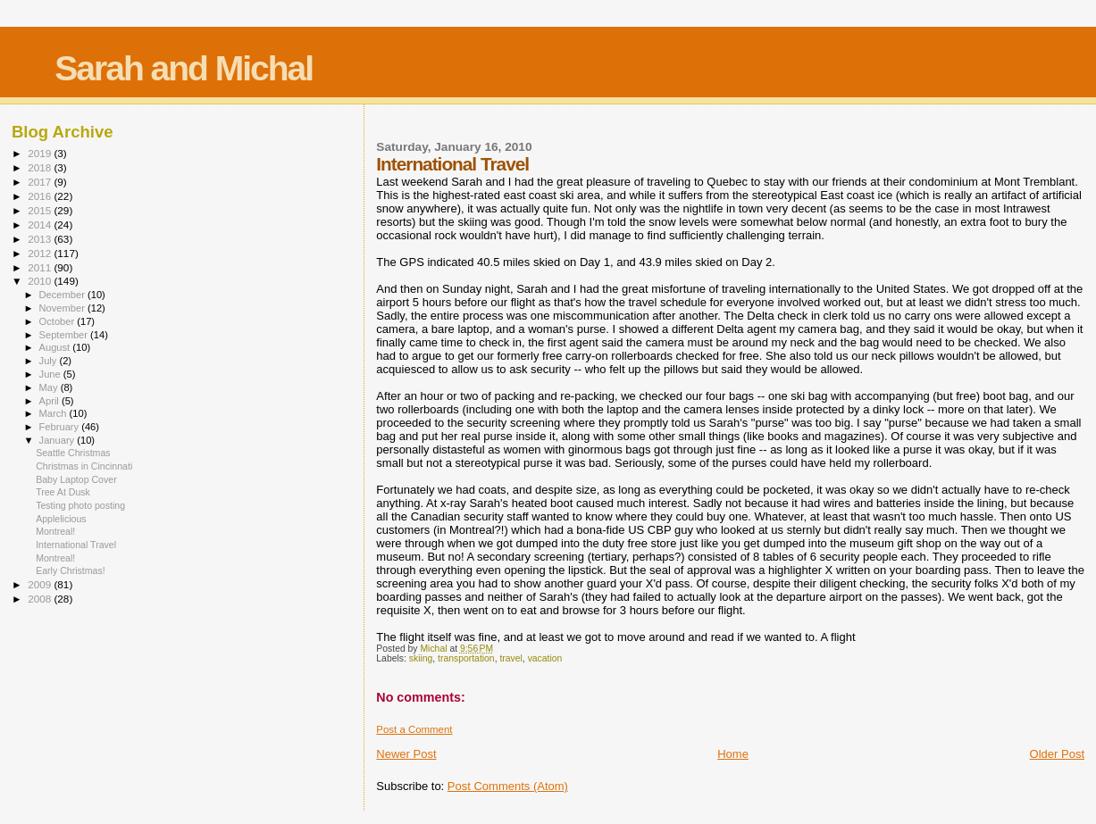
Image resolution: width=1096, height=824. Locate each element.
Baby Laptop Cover (76, 479)
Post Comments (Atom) (508, 786)
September (65, 334)
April (50, 400)
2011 (41, 267)
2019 (41, 153)
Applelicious (61, 518)
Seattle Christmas (73, 452)
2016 (41, 196)
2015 (41, 210)
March (54, 413)
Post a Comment (414, 729)
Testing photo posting (80, 505)
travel (510, 658)
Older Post (1057, 754)
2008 (41, 598)
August (56, 347)
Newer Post (406, 754)
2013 (41, 239)
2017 (41, 181)
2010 (41, 281)
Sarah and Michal (183, 68)
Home (733, 754)
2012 (41, 253)
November (63, 308)
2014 (41, 224)
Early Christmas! (70, 570)
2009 (41, 584)
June (51, 374)
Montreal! (55, 531)
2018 (41, 167)
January (58, 440)
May (50, 387)
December (63, 294)
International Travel (76, 544)
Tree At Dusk (63, 492)
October (58, 321)
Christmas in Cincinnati (84, 466)
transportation (466, 658)
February (60, 426)
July (49, 360)
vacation (545, 658)
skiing (421, 658)
